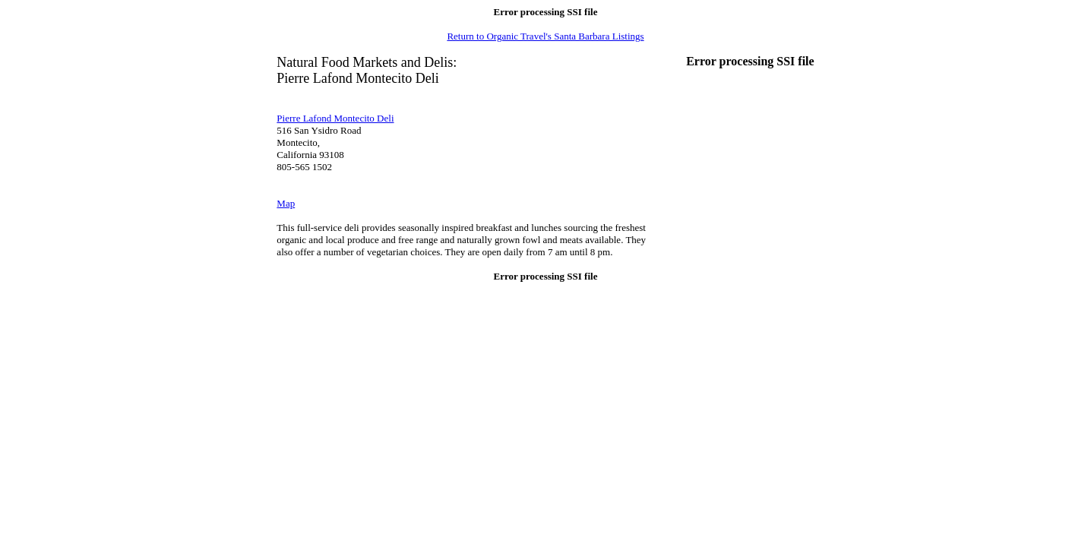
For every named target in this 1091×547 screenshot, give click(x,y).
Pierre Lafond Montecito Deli (335, 118)
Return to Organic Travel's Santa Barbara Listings (545, 36)
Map (286, 203)
